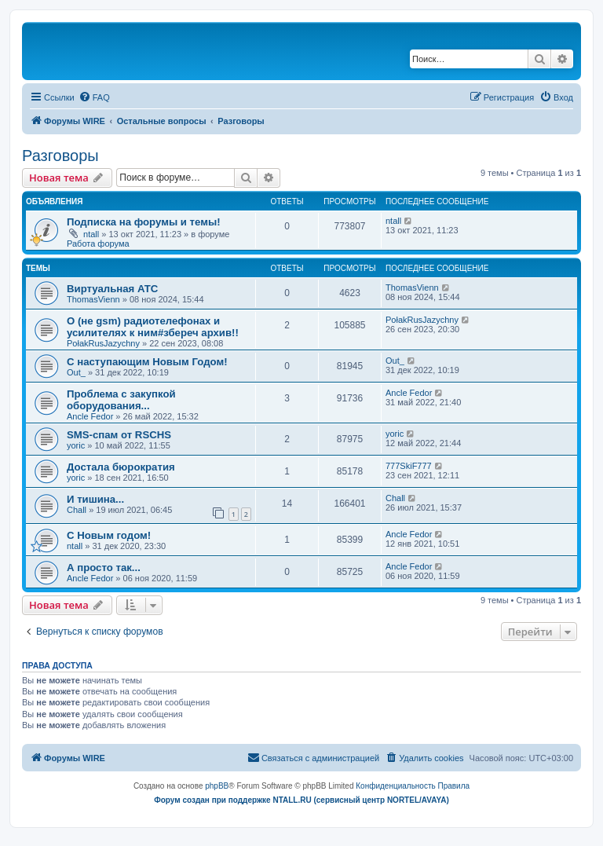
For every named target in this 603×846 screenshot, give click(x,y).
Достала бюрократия (121, 467)
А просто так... (104, 567)
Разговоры (60, 155)
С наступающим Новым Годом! (147, 362)
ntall (91, 234)
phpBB (216, 786)
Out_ (76, 372)
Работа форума (98, 243)
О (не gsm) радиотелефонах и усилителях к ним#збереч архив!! (153, 327)
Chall (76, 510)
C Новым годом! (109, 535)
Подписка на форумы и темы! (144, 222)
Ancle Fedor (90, 416)
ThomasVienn (93, 299)
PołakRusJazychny (103, 343)
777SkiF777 (409, 466)
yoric (76, 445)
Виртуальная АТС (112, 289)
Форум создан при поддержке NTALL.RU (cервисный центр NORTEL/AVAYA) (301, 800)
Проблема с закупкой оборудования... (121, 400)
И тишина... (95, 499)
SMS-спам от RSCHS (119, 435)
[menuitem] (94, 97)
